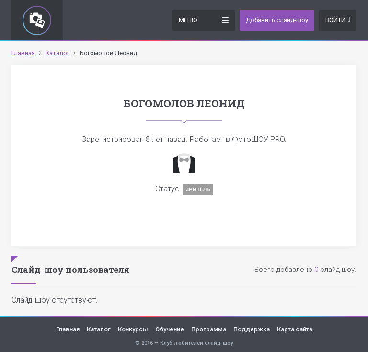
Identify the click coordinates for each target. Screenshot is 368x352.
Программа (208, 329)
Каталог (99, 329)
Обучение (169, 329)
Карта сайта (294, 329)
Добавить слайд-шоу (277, 19)
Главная (68, 329)
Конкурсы (133, 329)
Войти (337, 19)
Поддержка (251, 329)
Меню (204, 19)
